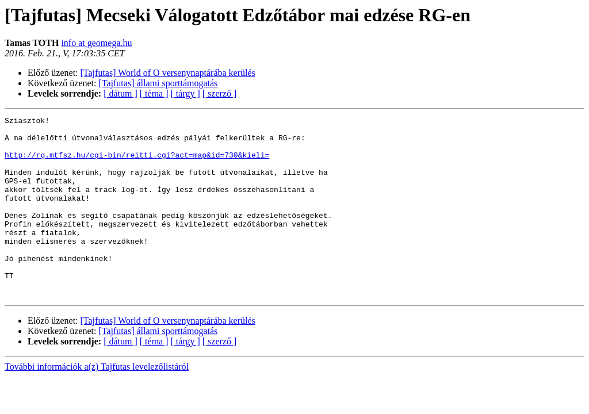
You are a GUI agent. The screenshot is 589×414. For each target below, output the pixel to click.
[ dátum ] (120, 93)
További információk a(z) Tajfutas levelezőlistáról (97, 403)
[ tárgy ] (185, 93)
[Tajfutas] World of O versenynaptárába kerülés (168, 73)
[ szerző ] (219, 93)
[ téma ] (154, 93)
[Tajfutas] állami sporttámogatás (158, 83)
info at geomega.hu (96, 43)
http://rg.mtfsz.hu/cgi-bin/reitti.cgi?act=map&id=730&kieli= (137, 163)
